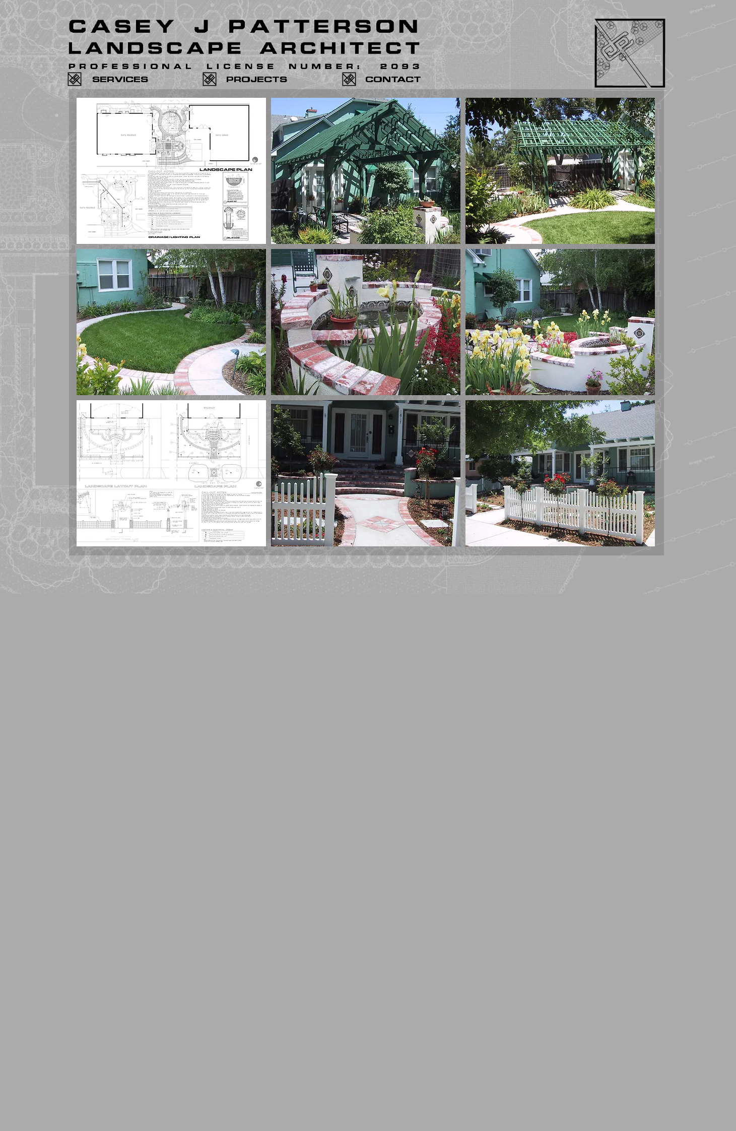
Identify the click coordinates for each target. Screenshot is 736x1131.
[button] (171, 171)
